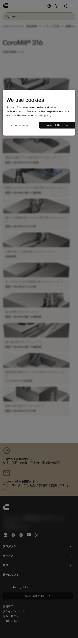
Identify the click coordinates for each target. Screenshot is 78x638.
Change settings (18, 125)
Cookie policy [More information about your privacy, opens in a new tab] (43, 115)
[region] (39, 112)
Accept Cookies (57, 125)
